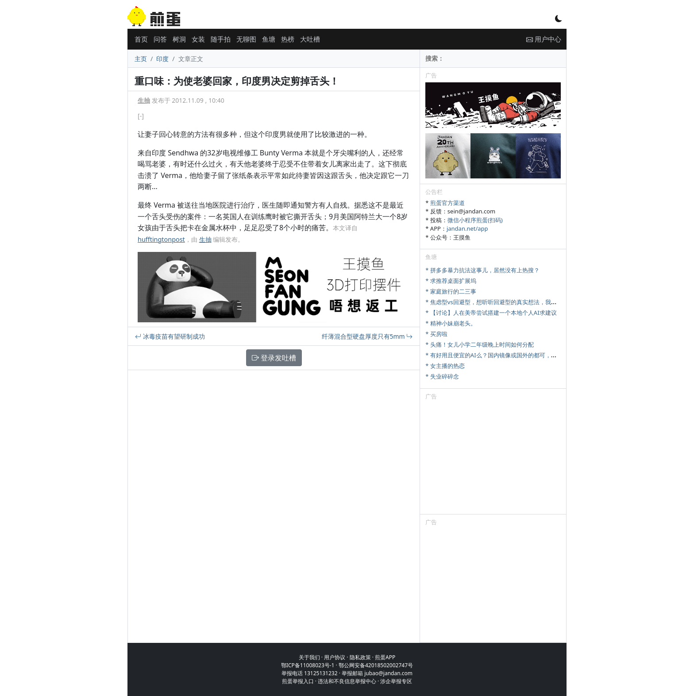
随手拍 (221, 39)
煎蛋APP (385, 657)
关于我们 (309, 657)
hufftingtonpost (161, 239)
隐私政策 (360, 657)
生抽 (144, 100)
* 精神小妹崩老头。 (450, 323)
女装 (198, 39)
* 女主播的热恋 (445, 366)
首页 (141, 39)
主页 (141, 58)
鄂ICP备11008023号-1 (308, 665)
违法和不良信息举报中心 (347, 681)
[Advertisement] (493, 458)
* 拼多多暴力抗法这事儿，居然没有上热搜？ (482, 270)
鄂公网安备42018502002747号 (376, 665)
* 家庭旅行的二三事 (450, 291)
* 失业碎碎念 (442, 376)
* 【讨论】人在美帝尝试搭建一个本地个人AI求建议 (490, 313)
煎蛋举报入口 (298, 681)
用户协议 (334, 657)
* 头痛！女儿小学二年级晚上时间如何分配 (479, 344)
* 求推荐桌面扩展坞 (450, 281)
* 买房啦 (436, 334)
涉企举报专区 (396, 681)
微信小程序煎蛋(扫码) (475, 220)
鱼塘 (268, 39)
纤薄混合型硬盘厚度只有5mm (367, 336)
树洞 (179, 39)
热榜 (287, 39)
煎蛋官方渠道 (447, 203)
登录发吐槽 (274, 358)
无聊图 (246, 39)
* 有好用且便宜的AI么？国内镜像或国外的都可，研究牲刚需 (502, 355)
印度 (162, 58)
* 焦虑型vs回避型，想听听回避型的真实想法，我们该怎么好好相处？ (513, 302)
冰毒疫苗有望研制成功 (170, 336)
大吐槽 (310, 39)
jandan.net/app (467, 228)
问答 (160, 39)
